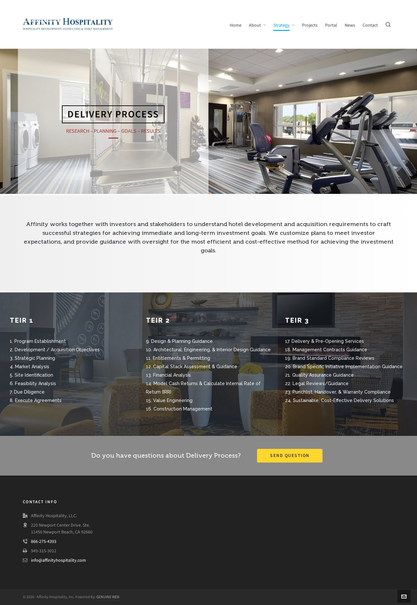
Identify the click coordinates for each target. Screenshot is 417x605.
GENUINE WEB (107, 596)
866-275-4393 (43, 541)
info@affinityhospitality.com (58, 560)
